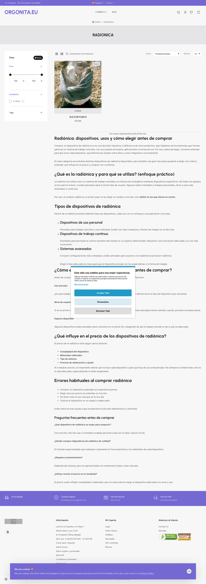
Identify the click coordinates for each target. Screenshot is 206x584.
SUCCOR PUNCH (78, 117)
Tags (11, 112)
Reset (39, 58)
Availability (14, 94)
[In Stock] (10, 101)
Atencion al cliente (168, 520)
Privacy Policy (147, 573)
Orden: (148, 54)
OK (189, 571)
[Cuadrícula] (56, 53)
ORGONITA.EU (21, 12)
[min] (15, 81)
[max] (33, 81)
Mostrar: (187, 54)
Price (11, 66)
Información (62, 520)
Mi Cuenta (110, 520)
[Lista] (62, 53)
